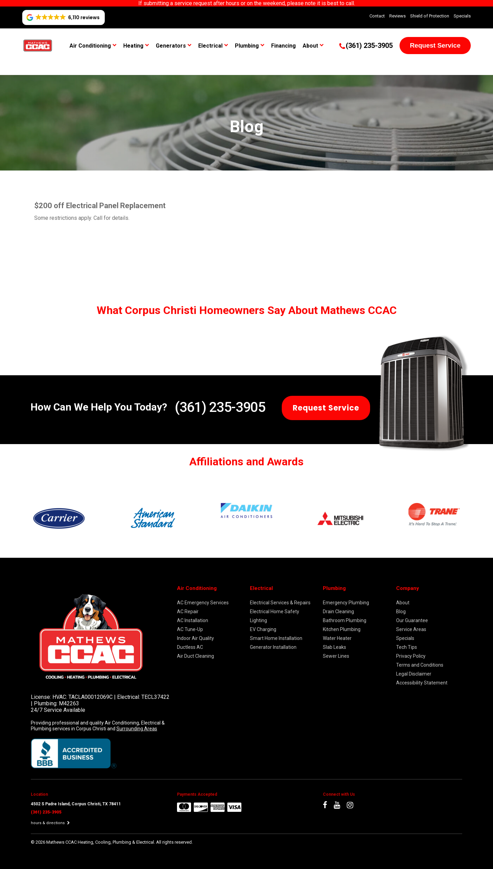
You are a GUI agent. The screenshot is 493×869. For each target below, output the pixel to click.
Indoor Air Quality (195, 638)
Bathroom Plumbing (344, 620)
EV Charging (263, 629)
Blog (401, 611)
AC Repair (188, 611)
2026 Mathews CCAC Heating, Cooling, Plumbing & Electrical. (96, 842)
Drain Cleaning (338, 611)
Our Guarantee (412, 620)
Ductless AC (190, 647)
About (310, 45)
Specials (462, 15)
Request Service (435, 45)
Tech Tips (406, 647)
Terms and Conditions (419, 665)
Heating (133, 45)
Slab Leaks (334, 647)
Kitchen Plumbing (342, 629)
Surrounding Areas (136, 728)
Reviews (397, 15)
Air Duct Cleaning (195, 656)
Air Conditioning (90, 45)
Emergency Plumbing (346, 602)
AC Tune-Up (190, 629)
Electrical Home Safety (274, 611)
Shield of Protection (429, 15)
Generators (171, 45)
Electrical (210, 45)
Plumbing (247, 45)
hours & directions (50, 823)
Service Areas (411, 629)
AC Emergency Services (203, 602)
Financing (283, 45)
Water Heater (337, 638)
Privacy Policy (411, 656)
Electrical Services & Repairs (280, 602)
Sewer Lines (336, 656)
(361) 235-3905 (220, 407)
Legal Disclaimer (413, 674)
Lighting (258, 620)
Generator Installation (273, 647)
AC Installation (192, 620)
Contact (377, 15)
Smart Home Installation (276, 638)
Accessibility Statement (421, 682)
